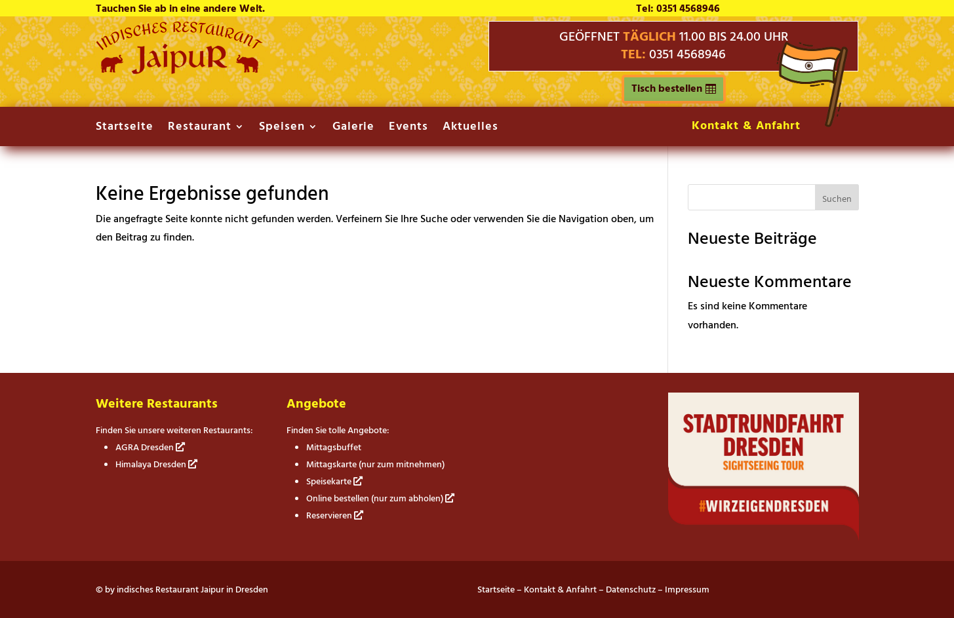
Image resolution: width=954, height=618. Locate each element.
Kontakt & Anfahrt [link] (746, 125)
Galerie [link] (353, 129)
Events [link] (408, 129)
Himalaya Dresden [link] (156, 464)
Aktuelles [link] (470, 129)
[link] (179, 70)
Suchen (837, 198)
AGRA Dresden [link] (150, 447)
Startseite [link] (124, 129)
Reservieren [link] (334, 515)
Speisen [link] (282, 129)
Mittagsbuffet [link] (333, 447)
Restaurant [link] (199, 129)
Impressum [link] (687, 589)
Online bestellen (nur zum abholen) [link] (380, 498)
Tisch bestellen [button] (666, 88)
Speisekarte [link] (334, 481)
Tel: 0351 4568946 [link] (678, 8)
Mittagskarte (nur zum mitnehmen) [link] (375, 464)
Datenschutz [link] (631, 589)
